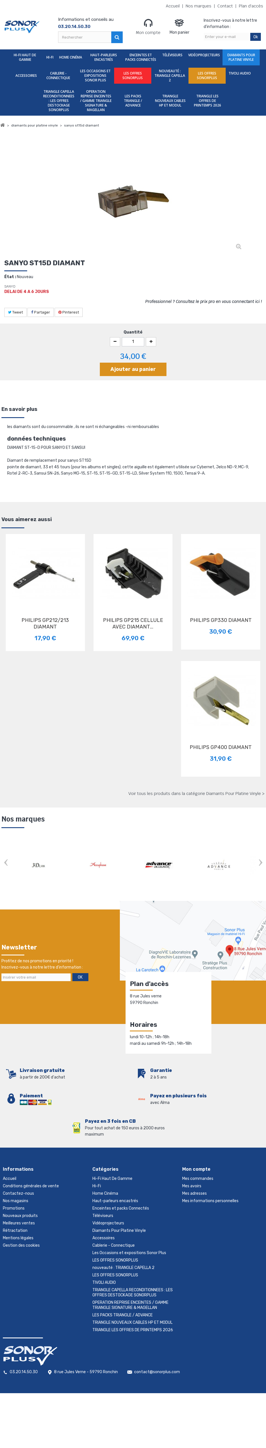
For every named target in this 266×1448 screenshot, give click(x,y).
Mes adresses (194, 1193)
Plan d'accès (251, 6)
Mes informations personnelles (210, 1200)
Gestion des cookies (21, 1245)
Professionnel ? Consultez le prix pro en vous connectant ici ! (203, 301)
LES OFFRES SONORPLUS (132, 75)
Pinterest (68, 312)
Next (260, 863)
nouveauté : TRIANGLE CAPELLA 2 (169, 76)
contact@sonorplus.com (157, 1371)
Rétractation (15, 1230)
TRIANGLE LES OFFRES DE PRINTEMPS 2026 (207, 101)
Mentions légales (18, 1238)
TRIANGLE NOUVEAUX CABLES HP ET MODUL (170, 101)
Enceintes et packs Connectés (140, 57)
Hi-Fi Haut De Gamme (25, 57)
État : (10, 276)
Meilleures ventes (19, 1223)
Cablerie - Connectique (58, 75)
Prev (5, 863)
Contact (225, 6)
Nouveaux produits (20, 1215)
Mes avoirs (191, 1186)
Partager (40, 312)
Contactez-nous (18, 1193)
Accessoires (26, 75)
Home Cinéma (70, 57)
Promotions (14, 1208)
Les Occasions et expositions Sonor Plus (95, 76)
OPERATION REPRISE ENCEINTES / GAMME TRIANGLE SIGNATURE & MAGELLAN (96, 100)
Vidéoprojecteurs (204, 55)
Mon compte (148, 26)
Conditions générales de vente (31, 1186)
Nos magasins (15, 1200)
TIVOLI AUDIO (240, 73)
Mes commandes (197, 1178)
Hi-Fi (49, 57)
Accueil (173, 6)
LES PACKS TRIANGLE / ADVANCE (133, 101)
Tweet (15, 312)
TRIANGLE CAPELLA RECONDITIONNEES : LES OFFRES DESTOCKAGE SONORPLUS (58, 100)
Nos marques (198, 6)
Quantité (133, 332)
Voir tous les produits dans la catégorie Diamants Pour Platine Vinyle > (196, 793)
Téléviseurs (172, 55)
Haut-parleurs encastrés (103, 57)
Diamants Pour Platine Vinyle (241, 57)
